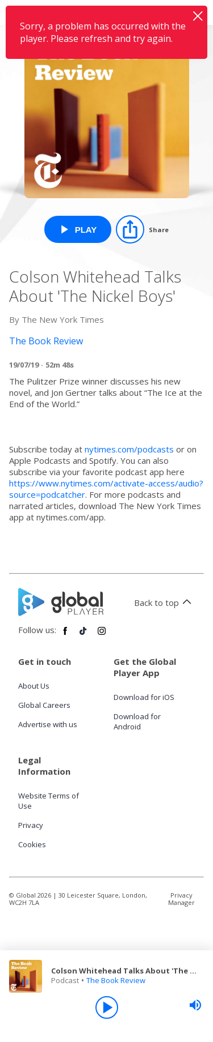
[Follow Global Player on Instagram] (102, 635)
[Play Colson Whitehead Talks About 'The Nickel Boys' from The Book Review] (78, 229)
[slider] (195, 1005)
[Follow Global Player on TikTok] (83, 635)
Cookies (32, 844)
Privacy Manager (181, 898)
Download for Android (137, 721)
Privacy (30, 825)
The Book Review (115, 980)
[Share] (142, 229)
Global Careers (44, 705)
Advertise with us (47, 724)
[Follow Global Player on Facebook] (65, 635)
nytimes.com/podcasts (129, 449)
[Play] (106, 1007)
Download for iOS (144, 697)
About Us (33, 686)
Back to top (164, 602)
